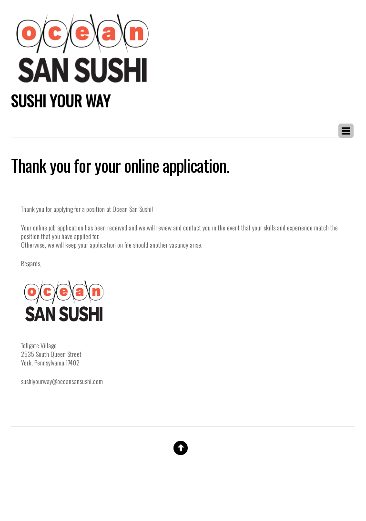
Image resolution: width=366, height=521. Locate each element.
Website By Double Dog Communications (183, 485)
